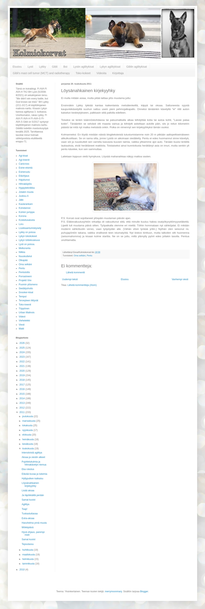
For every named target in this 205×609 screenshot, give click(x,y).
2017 (22, 384)
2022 (22, 361)
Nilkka (22, 252)
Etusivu (17, 66)
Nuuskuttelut (25, 256)
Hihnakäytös (25, 184)
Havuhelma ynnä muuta (34, 522)
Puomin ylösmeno (28, 284)
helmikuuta (28, 559)
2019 (22, 375)
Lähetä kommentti (75, 272)
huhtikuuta (28, 549)
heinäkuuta (28, 439)
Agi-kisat (23, 155)
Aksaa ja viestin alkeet (33, 457)
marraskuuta (29, 421)
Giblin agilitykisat (136, 66)
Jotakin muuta (26, 192)
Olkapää (23, 260)
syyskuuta (28, 430)
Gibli (54, 66)
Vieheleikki (24, 320)
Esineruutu (24, 172)
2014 (22, 398)
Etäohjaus (24, 175)
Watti (21, 328)
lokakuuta (27, 425)
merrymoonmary (113, 591)
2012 (22, 407)
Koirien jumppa (26, 212)
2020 (22, 370)
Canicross (24, 163)
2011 (22, 412)
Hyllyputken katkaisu (32, 478)
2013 (22, 403)
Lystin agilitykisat (83, 66)
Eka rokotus (28, 469)
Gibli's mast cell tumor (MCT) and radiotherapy (41, 73)
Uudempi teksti (70, 279)
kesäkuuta (28, 444)
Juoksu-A (24, 196)
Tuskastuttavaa (30, 513)
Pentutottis (24, 272)
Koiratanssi (24, 208)
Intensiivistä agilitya (32, 452)
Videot (22, 316)
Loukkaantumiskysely (30, 228)
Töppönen (24, 308)
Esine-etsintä (25, 167)
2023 (22, 356)
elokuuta (27, 434)
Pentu (89, 255)
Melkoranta (24, 248)
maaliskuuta (28, 554)
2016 (22, 389)
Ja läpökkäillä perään (33, 495)
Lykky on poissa (27, 232)
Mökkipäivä (28, 527)
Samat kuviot (28, 499)
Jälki (21, 200)
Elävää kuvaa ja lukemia (34, 474)
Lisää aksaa (28, 490)
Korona (22, 216)
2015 (22, 394)
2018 (22, 380)
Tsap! (24, 509)
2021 (22, 366)
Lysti (30, 66)
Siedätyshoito (26, 288)
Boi (65, 66)
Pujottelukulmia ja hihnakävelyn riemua (34, 463)
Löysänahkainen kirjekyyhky (30, 484)
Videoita (101, 73)
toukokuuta (28, 448)
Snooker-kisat (26, 292)
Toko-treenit (25, 304)
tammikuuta (28, 563)
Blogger (144, 591)
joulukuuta (28, 416)
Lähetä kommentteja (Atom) (82, 285)
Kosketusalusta (27, 220)
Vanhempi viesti (180, 279)
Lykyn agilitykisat (110, 66)
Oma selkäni (80, 255)
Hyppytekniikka (27, 188)
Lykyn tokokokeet (28, 236)
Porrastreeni (25, 276)
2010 (22, 569)
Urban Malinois (26, 312)
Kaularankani (26, 204)
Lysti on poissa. (27, 244)
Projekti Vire (25, 280)
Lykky (42, 66)
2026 (22, 343)
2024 (22, 352)
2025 (22, 347)
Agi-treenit (24, 160)
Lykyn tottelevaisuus (29, 240)
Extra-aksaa (28, 518)
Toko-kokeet (83, 73)
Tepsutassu (28, 544)
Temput (22, 296)
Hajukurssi (24, 179)
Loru (21, 224)
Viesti (21, 324)
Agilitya (25, 504)
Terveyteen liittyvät (28, 300)
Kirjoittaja (118, 73)
